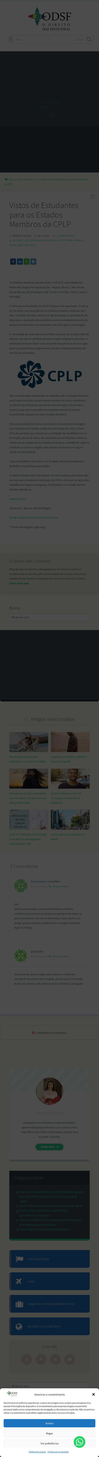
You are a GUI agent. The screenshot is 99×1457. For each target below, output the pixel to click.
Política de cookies (37, 1451)
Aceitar (49, 1423)
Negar (49, 1433)
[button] (93, 1394)
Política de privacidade (58, 1451)
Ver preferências (50, 1443)
